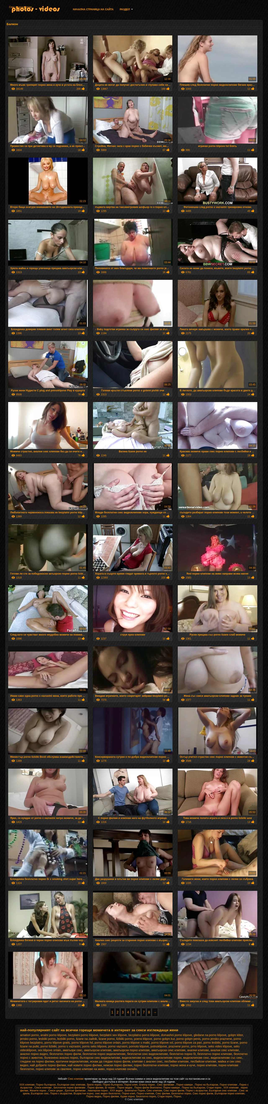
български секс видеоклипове (100, 1057)
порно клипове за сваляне (54, 1069)
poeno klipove (143, 1038)
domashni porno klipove (176, 1035)
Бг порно (110, 1087)
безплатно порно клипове (214, 1054)
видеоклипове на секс (137, 1057)
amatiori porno (29, 1035)
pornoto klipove (139, 1046)
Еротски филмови (75, 1090)
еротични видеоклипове (72, 1061)
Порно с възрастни (196, 1090)
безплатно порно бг (183, 1054)
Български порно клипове (230, 1093)
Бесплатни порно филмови (70, 1087)
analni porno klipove (53, 1035)
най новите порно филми (85, 1065)
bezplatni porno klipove (83, 1035)
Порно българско (46, 1084)
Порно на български (206, 1084)
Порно (177, 1096)
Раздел (125, 9)
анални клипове (198, 1050)
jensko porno (28, 1038)
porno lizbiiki (48, 1046)
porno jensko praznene (217, 1038)
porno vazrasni (117, 1046)
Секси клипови (43, 1087)
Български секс (40, 1093)
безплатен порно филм (65, 1054)
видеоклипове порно (167, 1057)
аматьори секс (72, 1050)
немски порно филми (117, 1065)
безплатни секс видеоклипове (147, 1054)
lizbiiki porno (124, 1038)
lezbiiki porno (65, 1038)
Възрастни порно (83, 1093)
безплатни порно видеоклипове (103, 1054)
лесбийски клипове (203, 1061)
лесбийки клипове (176, 1061)
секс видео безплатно (108, 1093)
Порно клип (131, 1084)
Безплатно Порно (135, 1090)
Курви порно (127, 1096)
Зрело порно (94, 1084)
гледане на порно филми (37, 1061)
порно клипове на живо (89, 1069)
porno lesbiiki (212, 1042)
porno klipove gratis (57, 1042)
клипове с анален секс (147, 1061)
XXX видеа (116, 1090)
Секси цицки (56, 1090)
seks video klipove (220, 1046)
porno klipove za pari (188, 1042)
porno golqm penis (188, 1038)
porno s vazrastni (69, 1046)
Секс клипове (76, 1078)
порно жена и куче (182, 1065)
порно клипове (207, 1065)
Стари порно (214, 1087)
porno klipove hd (82, 1042)
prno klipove (199, 1046)
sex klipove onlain (49, 1050)
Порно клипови (229, 1084)
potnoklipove (159, 1046)
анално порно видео (34, 1054)
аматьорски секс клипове (168, 1050)
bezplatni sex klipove (113, 1035)
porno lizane (230, 1042)
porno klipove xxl (162, 1042)
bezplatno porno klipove (144, 1035)
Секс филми (163, 1093)
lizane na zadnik (86, 1038)
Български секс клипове (71, 1084)
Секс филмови (166, 1084)
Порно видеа (125, 1087)
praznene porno (179, 1046)
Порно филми (95, 1087)
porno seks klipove (94, 1046)
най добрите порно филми (48, 1065)
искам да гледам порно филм (110, 1061)
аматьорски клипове (98, 1050)
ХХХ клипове (27, 1084)
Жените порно (38, 1090)
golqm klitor (235, 1035)
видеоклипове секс (196, 1057)
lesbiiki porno (47, 1038)
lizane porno (107, 1038)
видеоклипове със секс (226, 1057)
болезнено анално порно (61, 1057)
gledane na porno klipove (210, 1035)
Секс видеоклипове (20, 7)
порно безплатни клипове (151, 1065)
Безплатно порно (181, 1093)
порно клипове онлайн (121, 1069)
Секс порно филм (174, 1090)
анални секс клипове (224, 1050)
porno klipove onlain (108, 1042)
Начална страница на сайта (93, 9)
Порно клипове (145, 1093)
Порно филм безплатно (148, 1087)
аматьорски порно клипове (131, 1050)
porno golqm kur (164, 1038)
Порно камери (184, 1084)
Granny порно (147, 1084)
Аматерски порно (98, 1090)
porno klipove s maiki (136, 1042)
